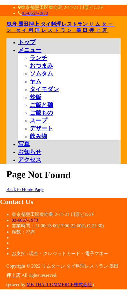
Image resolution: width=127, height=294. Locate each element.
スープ (38, 120)
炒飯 (35, 97)
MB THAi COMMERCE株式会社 (59, 284)
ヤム (35, 81)
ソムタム (41, 73)
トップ (27, 42)
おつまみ (41, 65)
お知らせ (29, 152)
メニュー (29, 50)
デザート (41, 128)
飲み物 (38, 136)
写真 (24, 144)
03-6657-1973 (35, 13)
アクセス (29, 159)
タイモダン (44, 89)
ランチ (38, 58)
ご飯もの (41, 112)
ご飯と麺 (41, 105)
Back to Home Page (25, 189)
